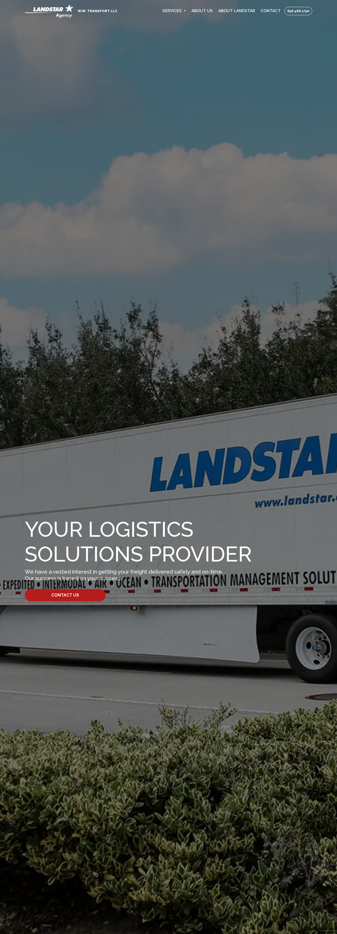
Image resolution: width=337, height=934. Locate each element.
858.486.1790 (298, 11)
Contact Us (65, 595)
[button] (174, 11)
